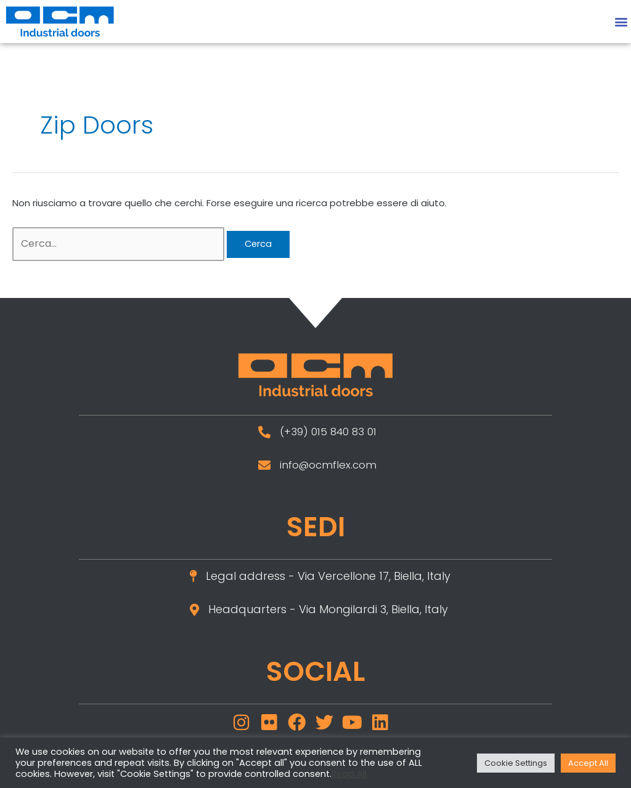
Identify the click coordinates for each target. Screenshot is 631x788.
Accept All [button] (588, 763)
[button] (621, 21)
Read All (349, 774)
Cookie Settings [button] (515, 763)
